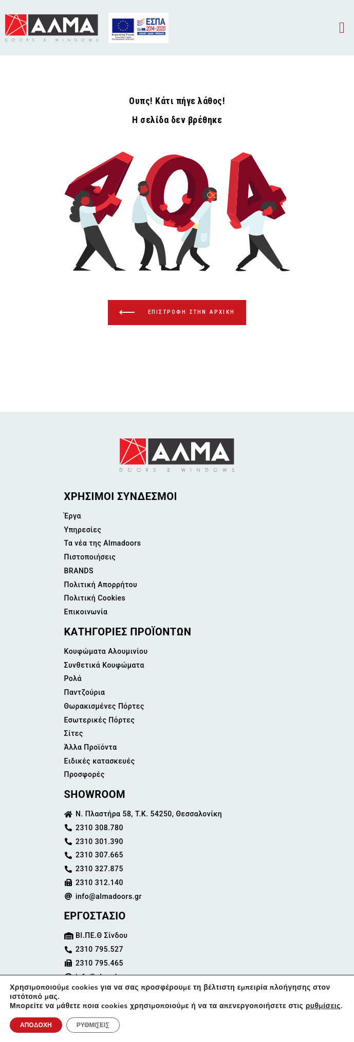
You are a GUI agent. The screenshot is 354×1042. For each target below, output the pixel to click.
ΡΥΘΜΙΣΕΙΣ (93, 1025)
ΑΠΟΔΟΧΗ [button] (36, 1025)
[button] (342, 27)
